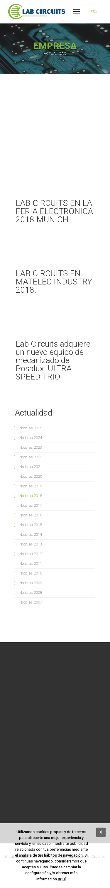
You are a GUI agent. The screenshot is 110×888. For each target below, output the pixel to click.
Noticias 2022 (30, 457)
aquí (62, 879)
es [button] (94, 12)
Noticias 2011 (30, 563)
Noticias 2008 (30, 592)
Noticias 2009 (30, 583)
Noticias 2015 (30, 525)
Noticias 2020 (30, 476)
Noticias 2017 (30, 505)
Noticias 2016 (30, 515)
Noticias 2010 (30, 573)
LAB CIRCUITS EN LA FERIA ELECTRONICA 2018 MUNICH (54, 211)
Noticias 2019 (30, 486)
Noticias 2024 (30, 437)
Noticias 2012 (30, 554)
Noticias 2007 (30, 602)
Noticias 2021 (30, 467)
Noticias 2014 (30, 534)
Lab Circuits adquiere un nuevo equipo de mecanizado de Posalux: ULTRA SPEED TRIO (53, 360)
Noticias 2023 (30, 447)
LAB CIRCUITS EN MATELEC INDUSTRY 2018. (54, 282)
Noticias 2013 (30, 544)
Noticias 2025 (30, 428)
